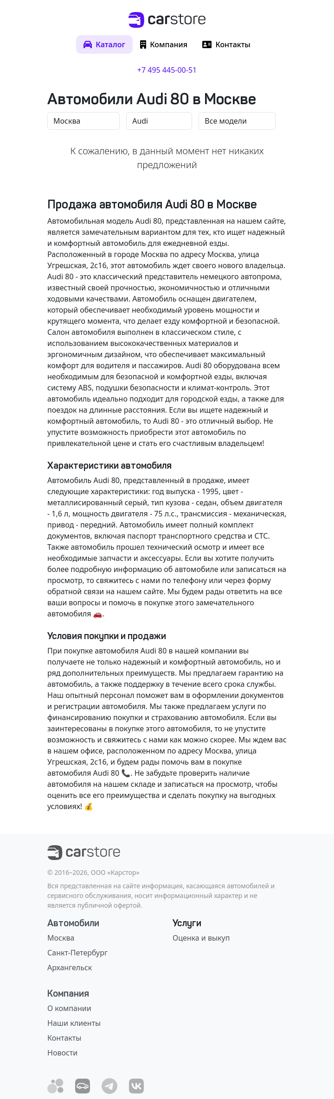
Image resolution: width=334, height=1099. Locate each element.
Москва (60, 938)
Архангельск (69, 967)
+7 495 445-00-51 (167, 70)
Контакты (64, 1038)
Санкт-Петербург (77, 953)
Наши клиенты (74, 1023)
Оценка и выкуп (201, 938)
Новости (62, 1053)
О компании (69, 1008)
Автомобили (73, 923)
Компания (68, 993)
